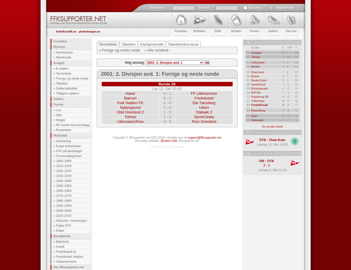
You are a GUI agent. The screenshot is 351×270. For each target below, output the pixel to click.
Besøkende (62, 236)
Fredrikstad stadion (70, 256)
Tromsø (256, 52)
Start (254, 116)
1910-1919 (64, 166)
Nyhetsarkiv (64, 52)
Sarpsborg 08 (259, 96)
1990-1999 (64, 205)
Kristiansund (259, 88)
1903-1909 (64, 161)
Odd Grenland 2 (130, 112)
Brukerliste (63, 130)
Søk (59, 115)
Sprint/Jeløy (204, 117)
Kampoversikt (151, 44)
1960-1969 (64, 190)
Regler (60, 120)
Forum (58, 104)
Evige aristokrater (68, 146)
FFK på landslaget (69, 151)
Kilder (60, 230)
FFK (262, 140)
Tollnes (130, 117)
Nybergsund (130, 107)
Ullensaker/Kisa (130, 121)
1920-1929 (64, 171)
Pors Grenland (204, 121)
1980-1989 (64, 200)
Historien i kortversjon (71, 220)
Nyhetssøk (63, 57)
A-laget (58, 63)
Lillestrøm (258, 62)
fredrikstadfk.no (66, 31)
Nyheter (59, 47)
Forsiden (60, 41)
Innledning (63, 141)
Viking (255, 57)
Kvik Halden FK (130, 103)
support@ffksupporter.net (204, 137)
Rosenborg (258, 110)
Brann (255, 76)
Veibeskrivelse (66, 261)
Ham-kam (257, 72)
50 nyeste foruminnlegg (72, 125)
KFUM (256, 92)
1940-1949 (64, 181)
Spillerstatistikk (66, 88)
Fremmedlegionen (69, 156)
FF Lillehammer (204, 93)
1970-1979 (64, 195)
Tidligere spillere (67, 93)
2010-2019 (64, 215)
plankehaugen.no (89, 31)
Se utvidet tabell (272, 126)
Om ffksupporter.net (68, 267)
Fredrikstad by (66, 251)
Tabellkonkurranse (183, 44)
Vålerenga (257, 100)
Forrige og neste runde (72, 78)
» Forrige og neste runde (119, 50)
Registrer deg (284, 7)
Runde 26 (167, 84)
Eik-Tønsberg (204, 103)
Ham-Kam (277, 140)
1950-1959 (64, 186)
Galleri (58, 99)
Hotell (60, 246)
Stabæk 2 (204, 112)
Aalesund (257, 120)
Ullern (204, 107)
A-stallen (62, 68)
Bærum (130, 98)
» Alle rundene (156, 50)
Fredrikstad (204, 98)
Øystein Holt (169, 140)
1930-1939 (64, 176)
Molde (255, 66)
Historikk (60, 135)
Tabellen (62, 83)
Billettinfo (62, 241)
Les (58, 110)
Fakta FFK (63, 225)
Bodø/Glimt (259, 80)
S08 (261, 161)
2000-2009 (64, 210)
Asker (130, 93)
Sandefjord (258, 84)
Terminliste (63, 73)
